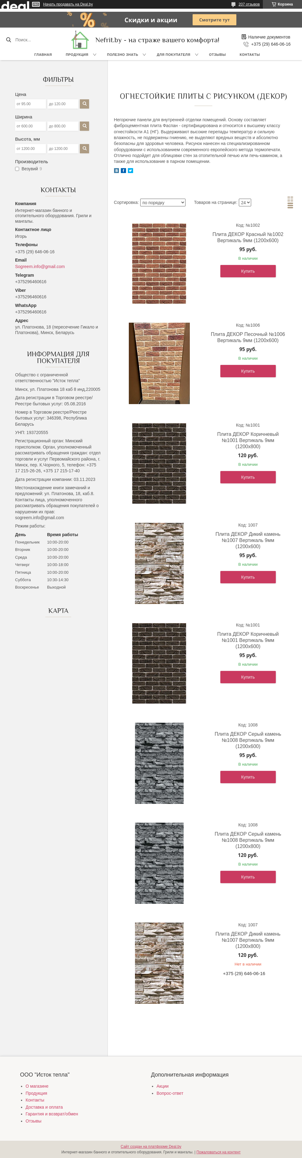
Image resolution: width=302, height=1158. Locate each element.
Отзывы (217, 54)
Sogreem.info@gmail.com (40, 266)
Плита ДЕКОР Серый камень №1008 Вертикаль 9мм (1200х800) (248, 840)
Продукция (77, 54)
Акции (163, 1086)
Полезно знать (122, 54)
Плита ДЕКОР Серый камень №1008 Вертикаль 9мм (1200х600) (248, 740)
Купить (248, 271)
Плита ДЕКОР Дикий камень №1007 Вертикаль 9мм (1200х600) (247, 540)
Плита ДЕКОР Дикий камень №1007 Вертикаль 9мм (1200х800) (247, 940)
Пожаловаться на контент (218, 1152)
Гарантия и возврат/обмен (52, 1113)
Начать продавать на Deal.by (68, 4)
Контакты (250, 54)
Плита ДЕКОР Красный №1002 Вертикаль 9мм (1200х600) (248, 237)
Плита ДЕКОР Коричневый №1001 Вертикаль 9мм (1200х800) (248, 440)
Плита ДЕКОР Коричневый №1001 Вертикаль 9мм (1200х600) (248, 640)
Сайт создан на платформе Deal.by (151, 1146)
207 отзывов (249, 4)
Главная (43, 54)
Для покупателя (173, 54)
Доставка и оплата (44, 1107)
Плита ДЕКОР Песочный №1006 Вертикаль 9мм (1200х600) (248, 337)
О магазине (37, 1086)
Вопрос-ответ (170, 1093)
